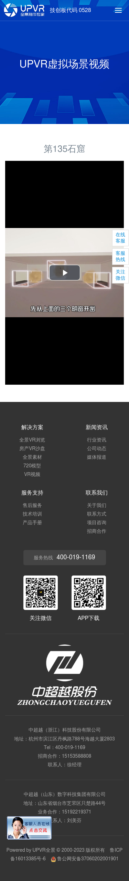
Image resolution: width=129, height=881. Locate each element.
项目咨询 (96, 522)
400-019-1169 (70, 747)
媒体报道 (96, 457)
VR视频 (32, 474)
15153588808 (77, 756)
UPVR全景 (43, 850)
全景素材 (32, 457)
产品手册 (32, 522)
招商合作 (96, 531)
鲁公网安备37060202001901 (84, 859)
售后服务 (32, 505)
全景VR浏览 (32, 440)
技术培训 (32, 514)
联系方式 (96, 514)
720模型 (32, 466)
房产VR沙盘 (32, 448)
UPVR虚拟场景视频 (65, 64)
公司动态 (96, 448)
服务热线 (64, 557)
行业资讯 (96, 440)
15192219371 (77, 812)
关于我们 (96, 505)
